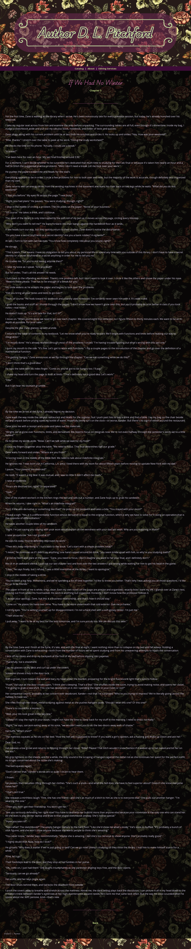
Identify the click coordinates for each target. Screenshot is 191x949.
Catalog (79, 68)
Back (95, 923)
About (91, 68)
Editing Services (107, 68)
